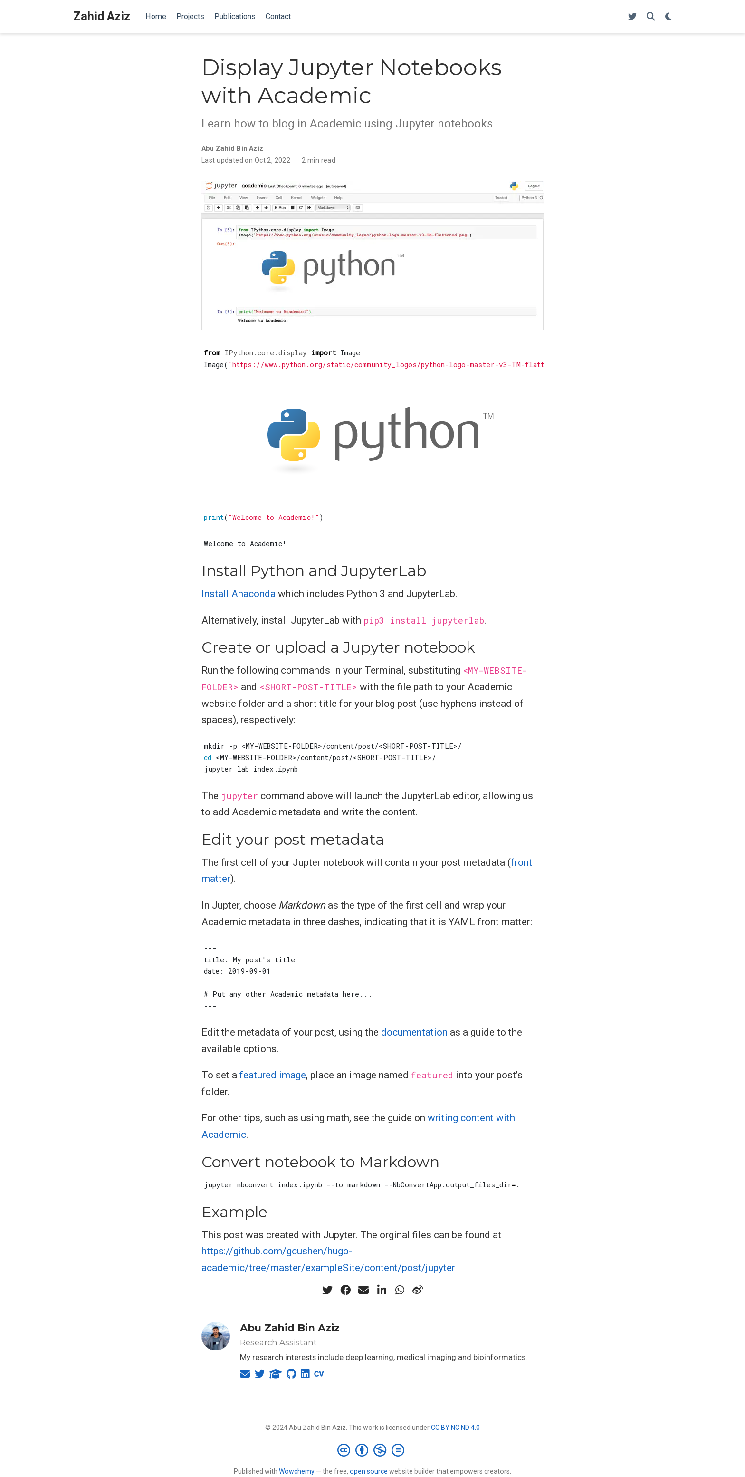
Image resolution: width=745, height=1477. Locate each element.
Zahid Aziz (101, 16)
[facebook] (345, 1290)
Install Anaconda (238, 593)
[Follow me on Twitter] (632, 16)
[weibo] (418, 1290)
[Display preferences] (668, 16)
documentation (414, 1032)
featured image (272, 1075)
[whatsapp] (399, 1290)
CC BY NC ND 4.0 (455, 1427)
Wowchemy (297, 1471)
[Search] (651, 16)
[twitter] (327, 1290)
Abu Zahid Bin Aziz (232, 148)
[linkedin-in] (381, 1290)
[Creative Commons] (372, 1450)
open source (369, 1471)
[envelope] (363, 1290)
